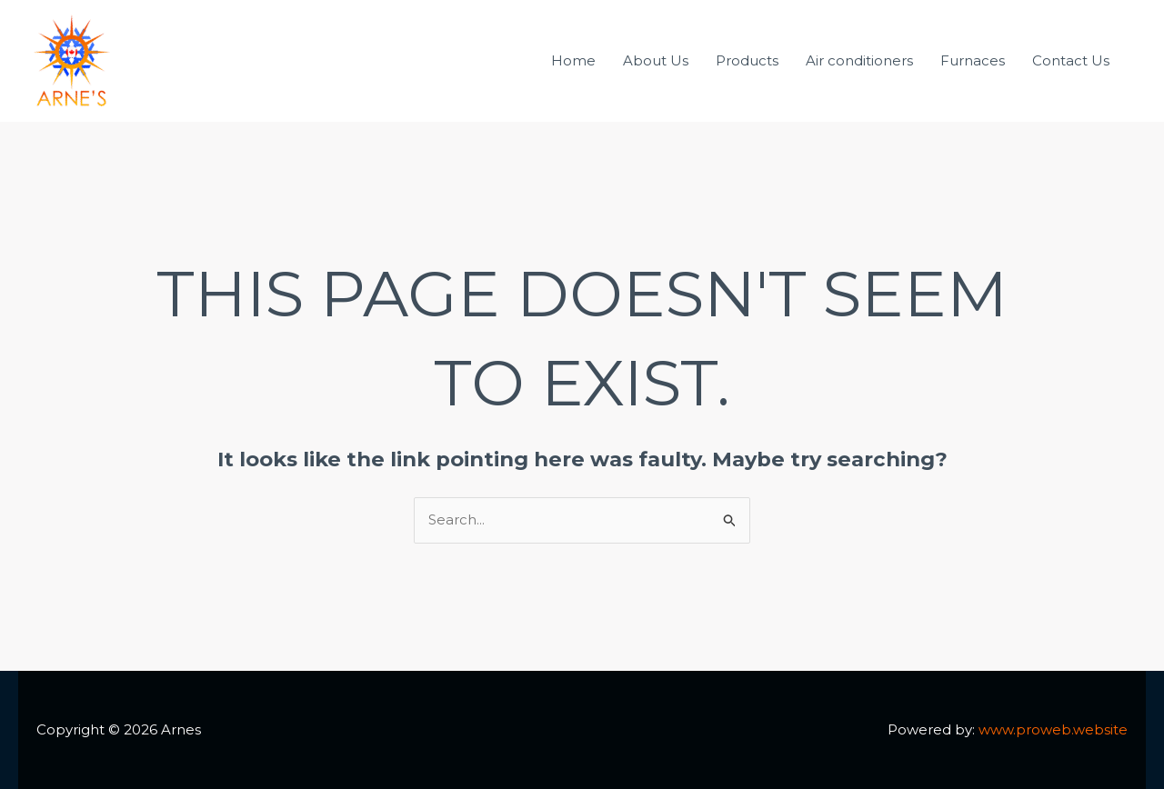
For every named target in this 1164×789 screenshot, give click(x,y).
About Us (655, 60)
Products (747, 60)
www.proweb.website (1053, 729)
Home (573, 60)
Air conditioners (859, 60)
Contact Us (1070, 60)
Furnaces (972, 60)
